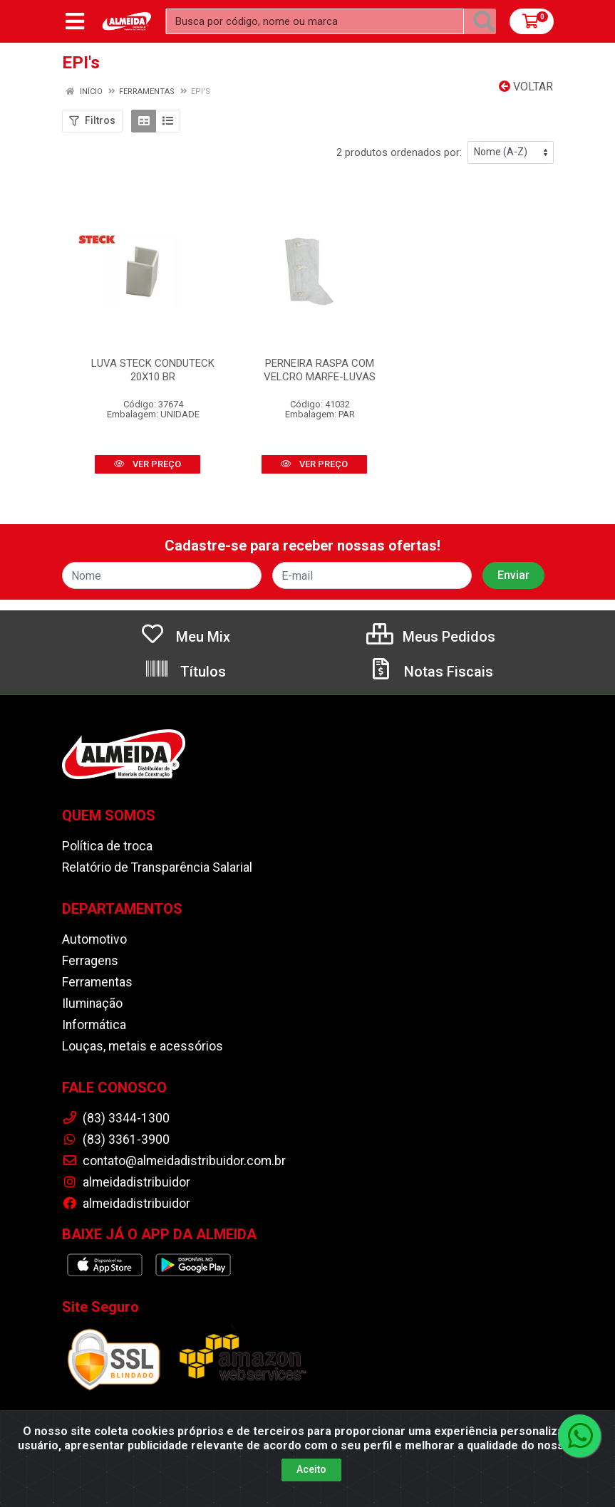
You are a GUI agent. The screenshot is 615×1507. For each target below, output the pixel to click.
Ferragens (90, 961)
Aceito (311, 1493)
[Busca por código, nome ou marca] (315, 21)
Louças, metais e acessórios (142, 1046)
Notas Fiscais (430, 671)
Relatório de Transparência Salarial (157, 867)
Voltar (526, 86)
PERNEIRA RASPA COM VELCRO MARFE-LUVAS (320, 370)
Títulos (185, 671)
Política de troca (107, 846)
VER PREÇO (147, 464)
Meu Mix (185, 636)
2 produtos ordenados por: (399, 152)
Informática (94, 1025)
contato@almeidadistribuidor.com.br (174, 1161)
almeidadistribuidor (126, 1182)
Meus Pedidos (430, 636)
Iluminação (92, 1003)
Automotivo (94, 939)
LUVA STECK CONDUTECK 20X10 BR (153, 370)
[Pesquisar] (484, 21)
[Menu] (75, 21)
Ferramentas (97, 982)
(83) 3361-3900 (116, 1139)
